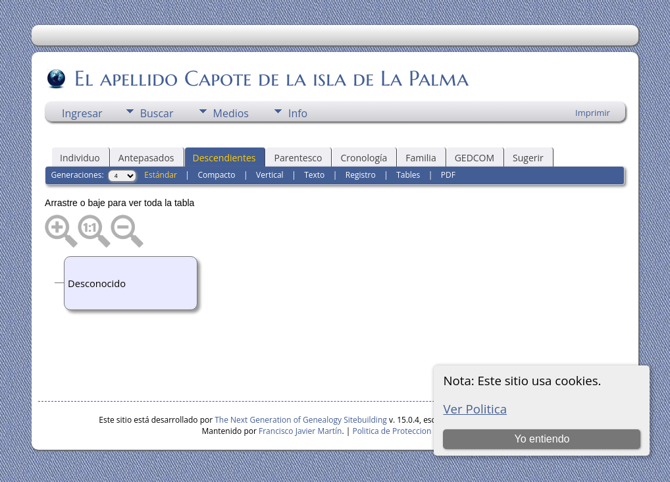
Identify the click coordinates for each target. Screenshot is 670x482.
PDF (448, 174)
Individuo (80, 157)
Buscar (157, 113)
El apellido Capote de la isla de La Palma (270, 78)
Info (297, 113)
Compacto (216, 174)
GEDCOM (474, 157)
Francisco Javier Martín (300, 431)
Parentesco (298, 157)
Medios (231, 113)
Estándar (160, 174)
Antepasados (146, 157)
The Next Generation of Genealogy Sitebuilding (301, 419)
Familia (420, 157)
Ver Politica (475, 408)
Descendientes (224, 157)
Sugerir (528, 157)
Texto (314, 174)
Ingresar (82, 113)
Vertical (270, 174)
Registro (361, 174)
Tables (408, 174)
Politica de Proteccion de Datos (409, 431)
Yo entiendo (542, 438)
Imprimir (592, 113)
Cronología (363, 157)
